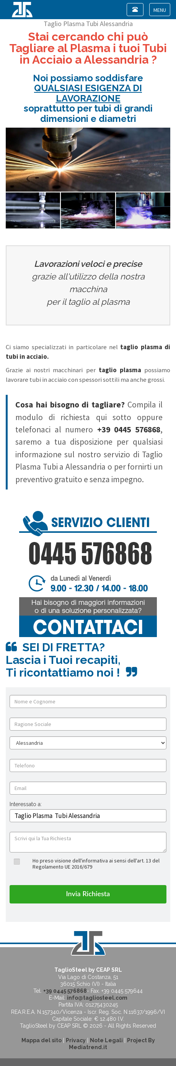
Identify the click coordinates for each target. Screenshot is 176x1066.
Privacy (76, 1040)
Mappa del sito (41, 1040)
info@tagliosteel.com (97, 998)
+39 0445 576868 (65, 991)
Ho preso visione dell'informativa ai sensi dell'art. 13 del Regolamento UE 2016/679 (96, 863)
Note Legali (106, 1040)
